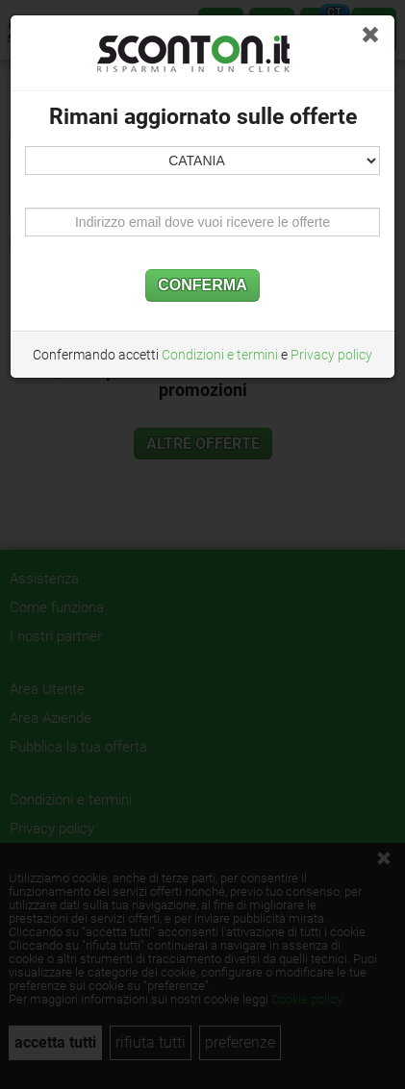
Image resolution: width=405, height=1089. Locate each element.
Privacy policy (331, 354)
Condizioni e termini (220, 354)
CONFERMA (202, 285)
